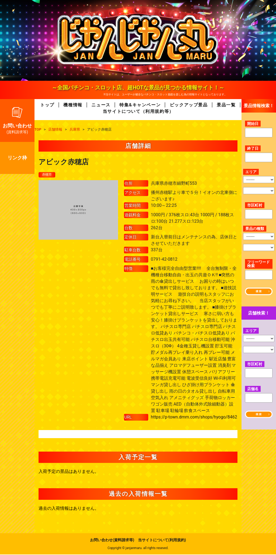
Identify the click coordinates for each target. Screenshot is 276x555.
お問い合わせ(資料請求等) (112, 540)
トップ (47, 104)
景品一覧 (226, 104)
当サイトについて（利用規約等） (138, 111)
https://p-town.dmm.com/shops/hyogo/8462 (194, 417)
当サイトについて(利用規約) (162, 540)
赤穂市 (47, 175)
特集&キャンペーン (140, 104)
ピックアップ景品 (189, 104)
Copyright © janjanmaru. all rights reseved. (138, 548)
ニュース (100, 104)
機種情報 (72, 104)
